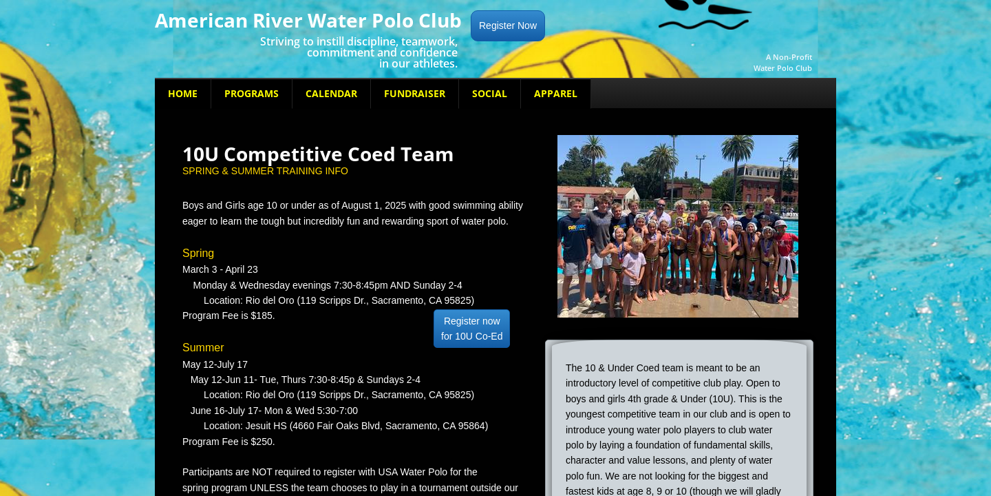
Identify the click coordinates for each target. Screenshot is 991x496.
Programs (251, 93)
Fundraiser (414, 93)
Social (489, 93)
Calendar (331, 93)
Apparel (555, 93)
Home (183, 93)
